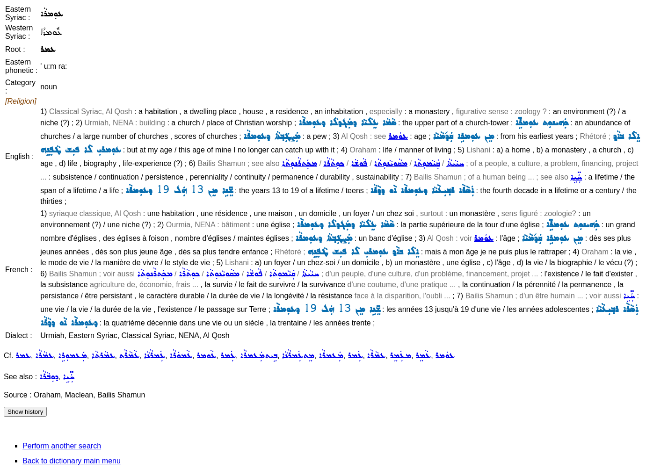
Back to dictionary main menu (71, 461)
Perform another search (61, 446)
